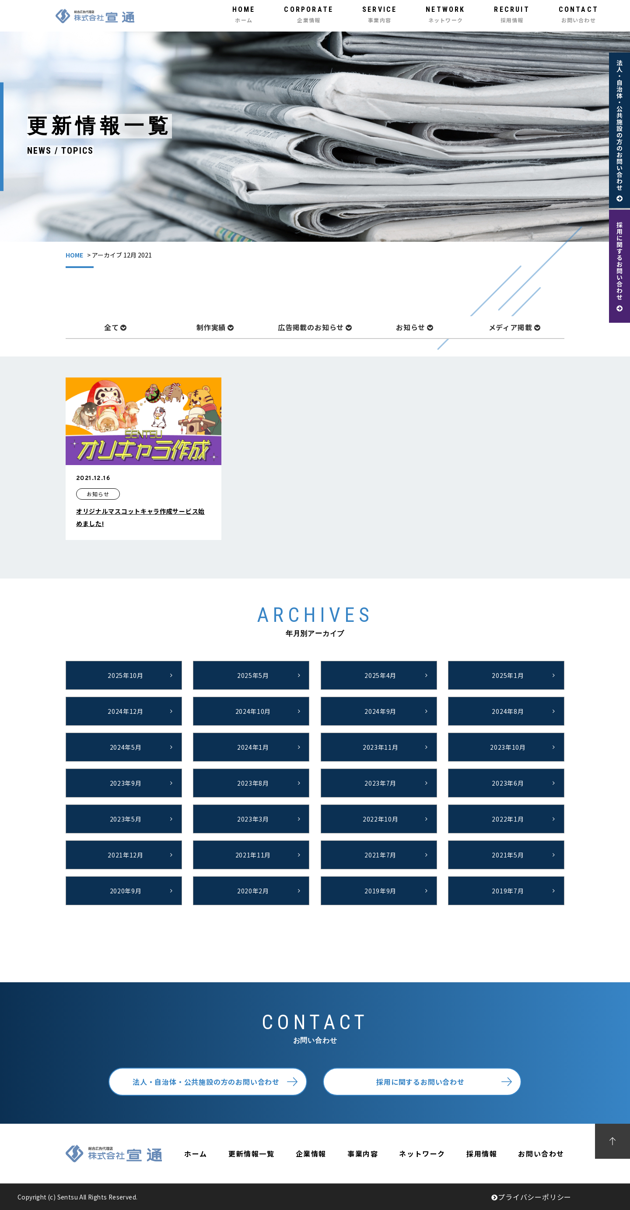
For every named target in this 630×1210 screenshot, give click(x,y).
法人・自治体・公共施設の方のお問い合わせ (206, 1081)
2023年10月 (508, 747)
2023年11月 (381, 747)
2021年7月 (380, 854)
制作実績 (215, 327)
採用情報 (481, 1153)
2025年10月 (126, 675)
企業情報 (311, 1153)
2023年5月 (126, 819)
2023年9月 (126, 783)
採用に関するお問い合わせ (420, 1081)
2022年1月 (508, 819)
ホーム (195, 1153)
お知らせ (415, 327)
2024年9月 (380, 711)
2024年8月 (508, 711)
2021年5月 (508, 854)
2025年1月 (508, 675)
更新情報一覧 (251, 1153)
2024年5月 (126, 747)
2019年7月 (508, 890)
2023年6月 (508, 783)
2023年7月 (380, 783)
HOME (74, 254)
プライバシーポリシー (531, 1197)
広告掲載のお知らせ (315, 327)
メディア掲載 (515, 327)
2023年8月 (253, 783)
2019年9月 (380, 890)
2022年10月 (381, 819)
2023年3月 (253, 819)
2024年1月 (253, 747)
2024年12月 (126, 711)
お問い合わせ (541, 1153)
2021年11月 (253, 854)
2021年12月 (126, 854)
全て (115, 327)
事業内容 (362, 1153)
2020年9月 (126, 890)
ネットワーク (422, 1153)
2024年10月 (253, 711)
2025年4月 (380, 675)
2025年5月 (253, 675)
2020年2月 (253, 890)
